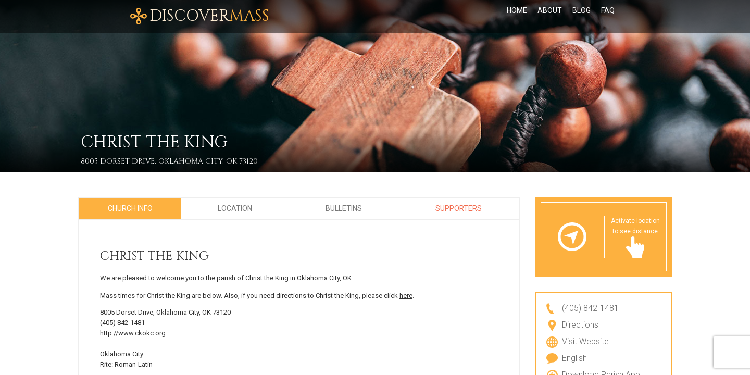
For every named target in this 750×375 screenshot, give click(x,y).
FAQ (608, 16)
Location (235, 208)
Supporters (458, 208)
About (550, 16)
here (406, 295)
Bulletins (344, 208)
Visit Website (585, 341)
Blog (581, 16)
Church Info (130, 208)
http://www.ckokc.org (133, 333)
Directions (580, 325)
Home (517, 16)
